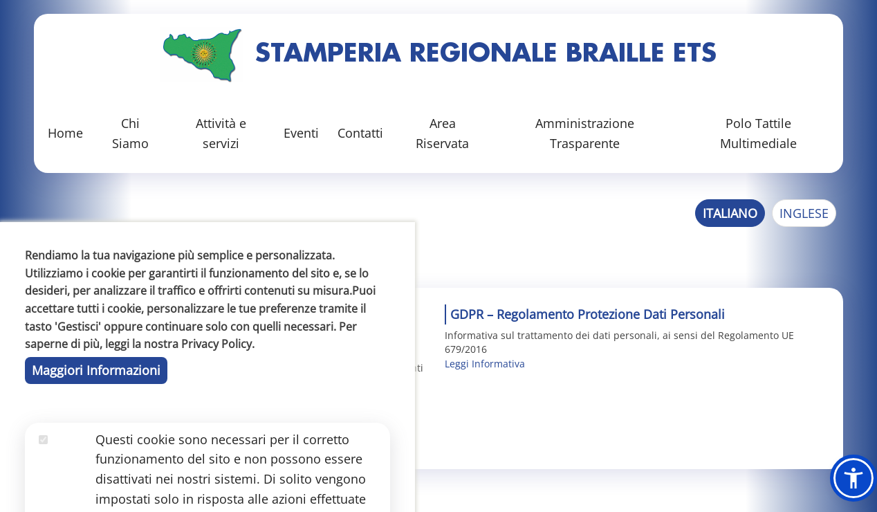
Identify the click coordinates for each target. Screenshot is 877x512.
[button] (853, 478)
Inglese (804, 213)
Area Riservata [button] (442, 133)
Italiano (730, 213)
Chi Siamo (130, 133)
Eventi (301, 133)
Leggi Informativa (485, 363)
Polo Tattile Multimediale (758, 133)
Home (65, 133)
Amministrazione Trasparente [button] (584, 133)
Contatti (360, 133)
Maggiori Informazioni (96, 453)
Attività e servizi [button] (221, 133)
